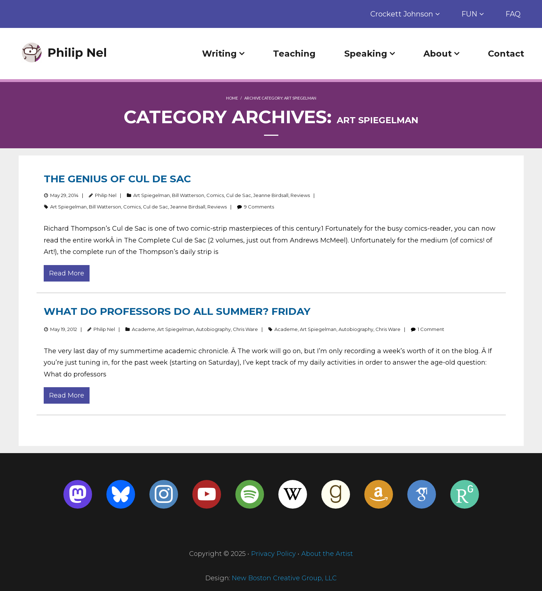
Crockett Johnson (401, 14)
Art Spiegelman (151, 195)
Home (232, 98)
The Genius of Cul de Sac (117, 179)
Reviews (300, 195)
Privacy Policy (273, 554)
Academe (143, 329)
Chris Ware (245, 329)
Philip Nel (105, 195)
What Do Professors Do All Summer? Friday (177, 311)
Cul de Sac (238, 195)
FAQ (513, 14)
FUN (469, 14)
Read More (66, 273)
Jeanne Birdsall (270, 195)
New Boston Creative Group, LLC (284, 578)
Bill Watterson (188, 195)
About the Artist (327, 554)
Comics (215, 195)
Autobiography (213, 329)
